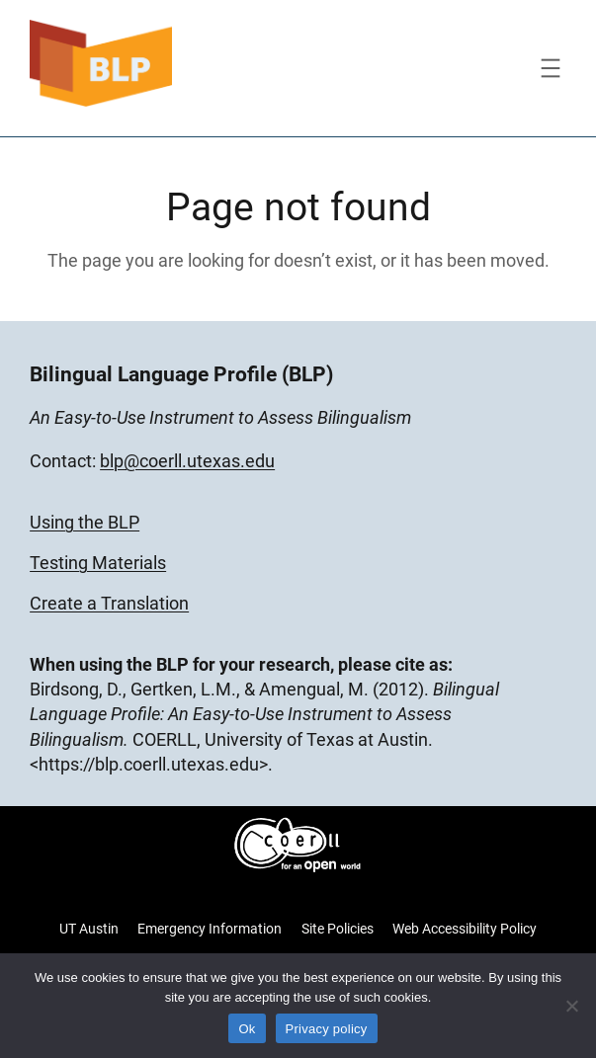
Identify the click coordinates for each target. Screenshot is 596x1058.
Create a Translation (109, 603)
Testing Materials (98, 562)
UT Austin (89, 929)
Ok (246, 1028)
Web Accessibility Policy (464, 929)
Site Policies (337, 929)
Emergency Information (209, 929)
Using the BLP (84, 522)
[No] (571, 1006)
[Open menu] (550, 68)
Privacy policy (327, 1028)
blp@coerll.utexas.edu (187, 460)
